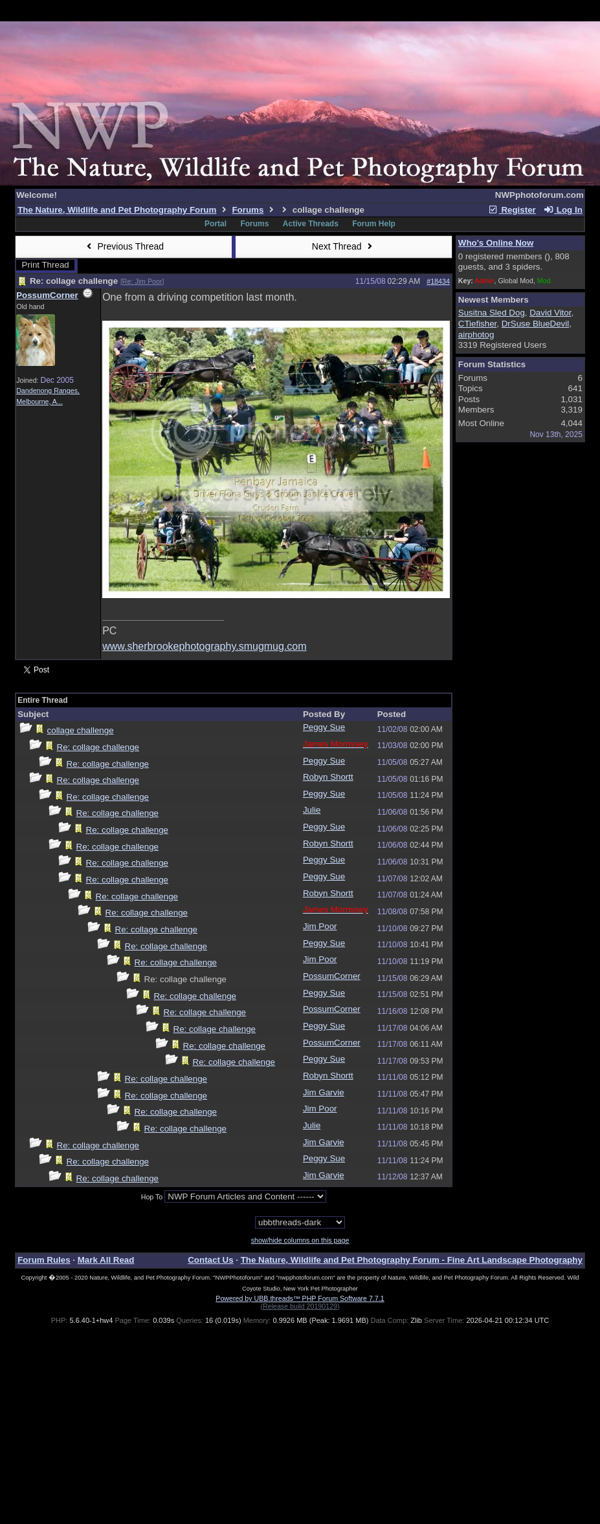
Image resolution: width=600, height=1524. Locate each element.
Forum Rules (43, 1260)
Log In (562, 210)
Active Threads (311, 223)
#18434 (438, 281)
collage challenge (80, 730)
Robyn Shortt (328, 777)
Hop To (152, 1197)
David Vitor (550, 312)
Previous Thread (123, 246)
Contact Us (210, 1260)
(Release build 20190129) (299, 1306)
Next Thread (343, 246)
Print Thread (45, 265)
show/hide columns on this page (300, 1240)
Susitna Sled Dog (491, 312)
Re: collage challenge (98, 747)
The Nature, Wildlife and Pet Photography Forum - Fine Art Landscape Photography (412, 1260)
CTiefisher (477, 323)
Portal (216, 223)
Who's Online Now (495, 243)
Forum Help (373, 223)
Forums (247, 210)
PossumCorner (47, 295)
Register (512, 210)
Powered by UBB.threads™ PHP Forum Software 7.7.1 (300, 1298)
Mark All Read (106, 1260)
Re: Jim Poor (142, 281)
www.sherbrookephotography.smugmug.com (204, 646)
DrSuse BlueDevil (535, 323)
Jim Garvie (323, 1092)
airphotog (476, 334)
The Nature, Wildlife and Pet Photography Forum (116, 210)
